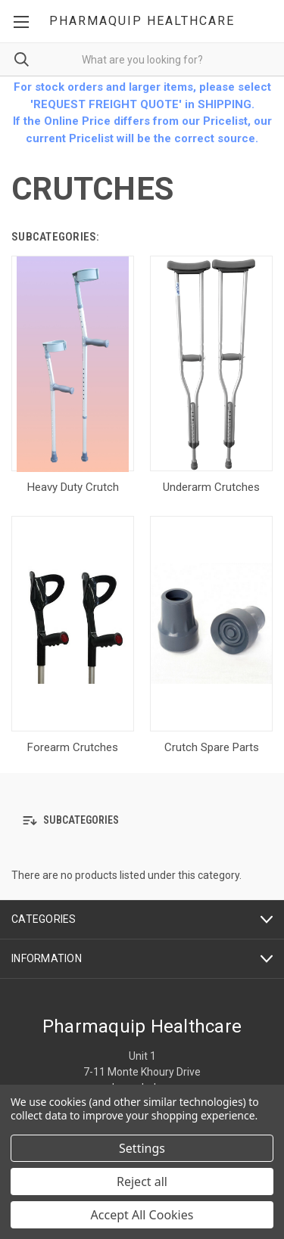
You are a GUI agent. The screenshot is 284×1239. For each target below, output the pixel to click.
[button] (142, 820)
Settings (142, 1148)
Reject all (142, 1181)
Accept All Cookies (142, 1214)
